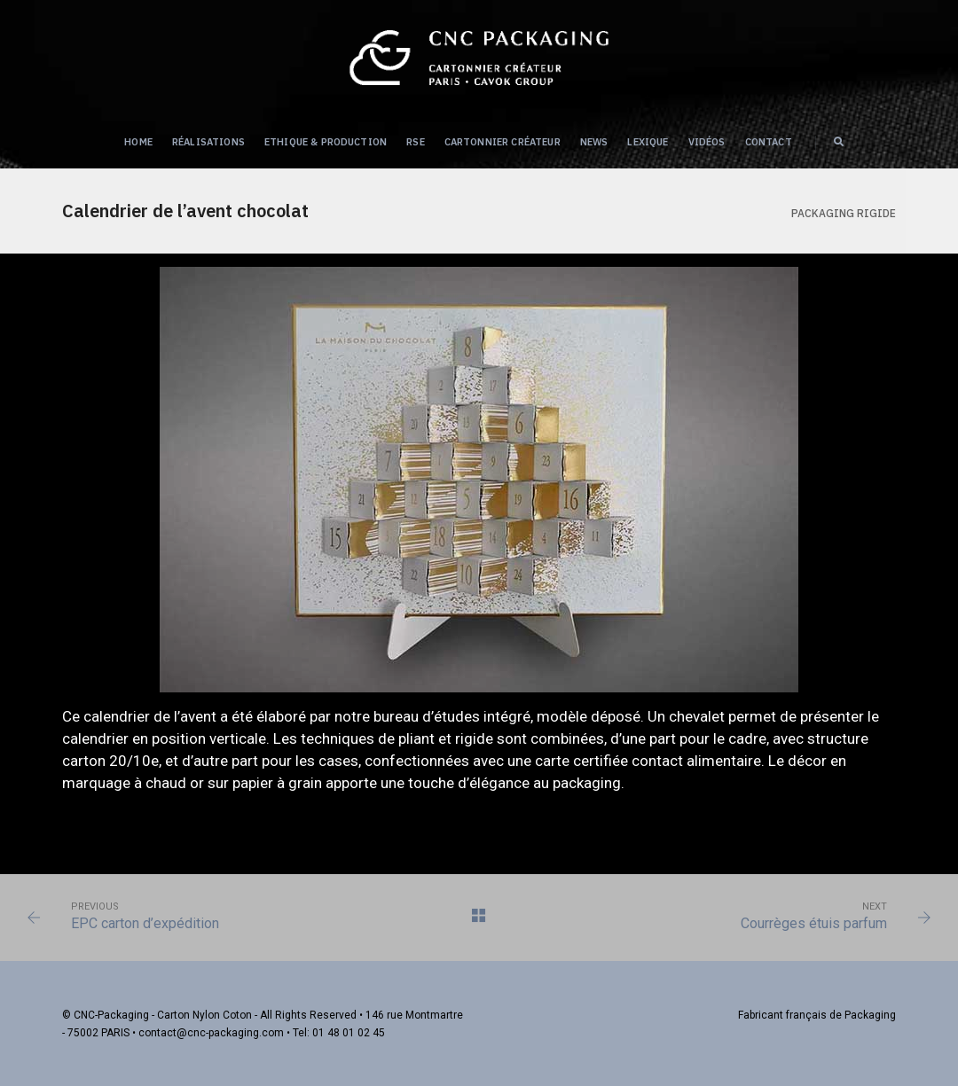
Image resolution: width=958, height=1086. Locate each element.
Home (138, 142)
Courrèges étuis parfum (814, 923)
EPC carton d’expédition (145, 923)
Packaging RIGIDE (843, 213)
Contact (768, 142)
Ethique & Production (325, 142)
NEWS (594, 142)
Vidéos (707, 142)
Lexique (647, 142)
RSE (415, 142)
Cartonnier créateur (502, 142)
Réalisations (208, 142)
